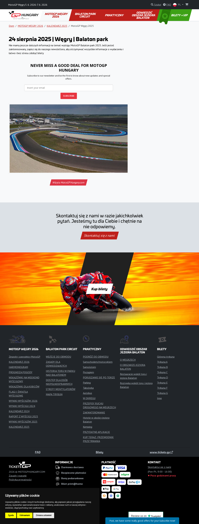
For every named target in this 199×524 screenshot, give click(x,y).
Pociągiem (88, 372)
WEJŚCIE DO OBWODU (58, 356)
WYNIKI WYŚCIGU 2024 (22, 406)
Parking (87, 382)
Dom (11, 25)
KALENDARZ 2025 (57, 25)
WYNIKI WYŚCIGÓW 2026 (23, 400)
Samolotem (89, 367)
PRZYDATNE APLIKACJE (96, 432)
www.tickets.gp (161, 452)
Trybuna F (162, 387)
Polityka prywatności (20, 479)
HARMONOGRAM (18, 367)
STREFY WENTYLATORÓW (60, 389)
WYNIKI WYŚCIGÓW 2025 (23, 421)
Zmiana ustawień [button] (44, 515)
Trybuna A (162, 361)
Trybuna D (162, 377)
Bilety (99, 452)
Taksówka (88, 387)
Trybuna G (162, 393)
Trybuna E (162, 382)
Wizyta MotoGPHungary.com (68, 182)
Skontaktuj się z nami (99, 235)
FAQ (37, 452)
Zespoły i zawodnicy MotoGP (24, 356)
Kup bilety (99, 288)
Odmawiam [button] (25, 515)
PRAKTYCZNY (114, 15)
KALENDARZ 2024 (19, 411)
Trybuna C (162, 372)
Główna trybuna (165, 356)
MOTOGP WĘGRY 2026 (56, 15)
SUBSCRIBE (68, 95)
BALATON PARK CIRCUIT (86, 15)
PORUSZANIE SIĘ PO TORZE (99, 377)
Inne (159, 398)
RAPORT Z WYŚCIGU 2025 (23, 416)
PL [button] (177, 5)
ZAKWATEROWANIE (94, 412)
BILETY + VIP (173, 15)
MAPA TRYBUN (54, 394)
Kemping (87, 426)
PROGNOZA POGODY (20, 372)
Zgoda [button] (11, 515)
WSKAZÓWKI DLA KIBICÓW (24, 386)
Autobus (87, 393)
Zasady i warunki (18, 475)
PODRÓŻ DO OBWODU (95, 356)
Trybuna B (162, 367)
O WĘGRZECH (128, 359)
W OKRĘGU (89, 398)
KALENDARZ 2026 (19, 361)
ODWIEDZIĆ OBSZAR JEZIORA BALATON (144, 15)
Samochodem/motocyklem (98, 361)
